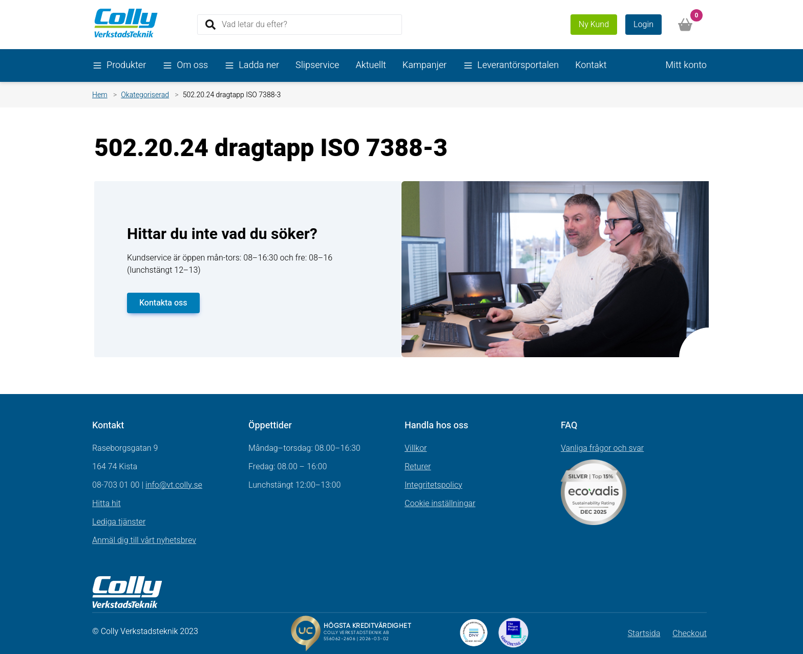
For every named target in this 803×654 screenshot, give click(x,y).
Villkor (416, 448)
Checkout (689, 633)
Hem (100, 95)
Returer (418, 467)
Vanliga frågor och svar (602, 448)
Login (643, 24)
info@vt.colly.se (173, 485)
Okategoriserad (145, 95)
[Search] (299, 24)
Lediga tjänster (118, 522)
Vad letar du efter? (254, 24)
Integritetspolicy (433, 485)
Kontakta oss (163, 303)
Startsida (644, 633)
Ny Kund (594, 24)
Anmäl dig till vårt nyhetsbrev (144, 540)
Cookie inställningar (440, 503)
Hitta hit (106, 503)
